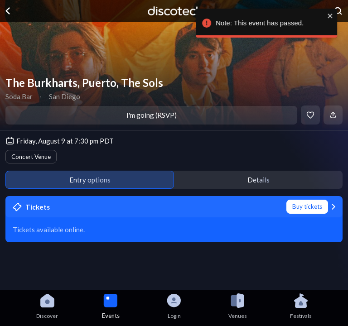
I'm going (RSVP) (151, 115)
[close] (337, 15)
